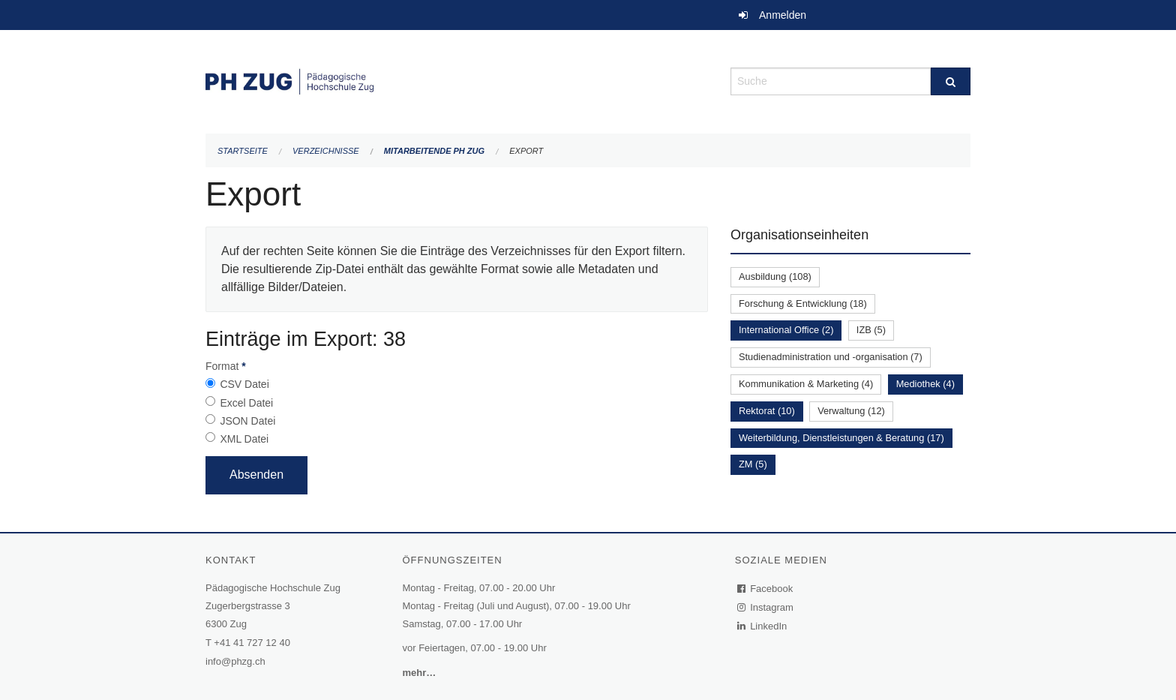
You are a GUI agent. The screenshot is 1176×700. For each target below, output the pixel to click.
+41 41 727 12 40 (252, 642)
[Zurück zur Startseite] (457, 80)
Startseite (243, 150)
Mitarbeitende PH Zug (434, 150)
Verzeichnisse (325, 150)
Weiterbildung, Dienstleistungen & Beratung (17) (841, 437)
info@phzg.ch (236, 661)
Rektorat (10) (767, 410)
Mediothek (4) (925, 383)
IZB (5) (871, 329)
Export (526, 150)
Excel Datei (246, 403)
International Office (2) (786, 329)
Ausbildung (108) (775, 276)
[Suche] (950, 81)
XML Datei (244, 439)
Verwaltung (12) (851, 410)
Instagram (766, 607)
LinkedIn (762, 626)
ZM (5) (753, 464)
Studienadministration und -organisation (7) (830, 356)
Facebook (765, 588)
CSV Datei (244, 384)
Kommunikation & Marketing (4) (806, 383)
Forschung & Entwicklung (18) (803, 303)
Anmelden (782, 15)
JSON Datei (247, 421)
